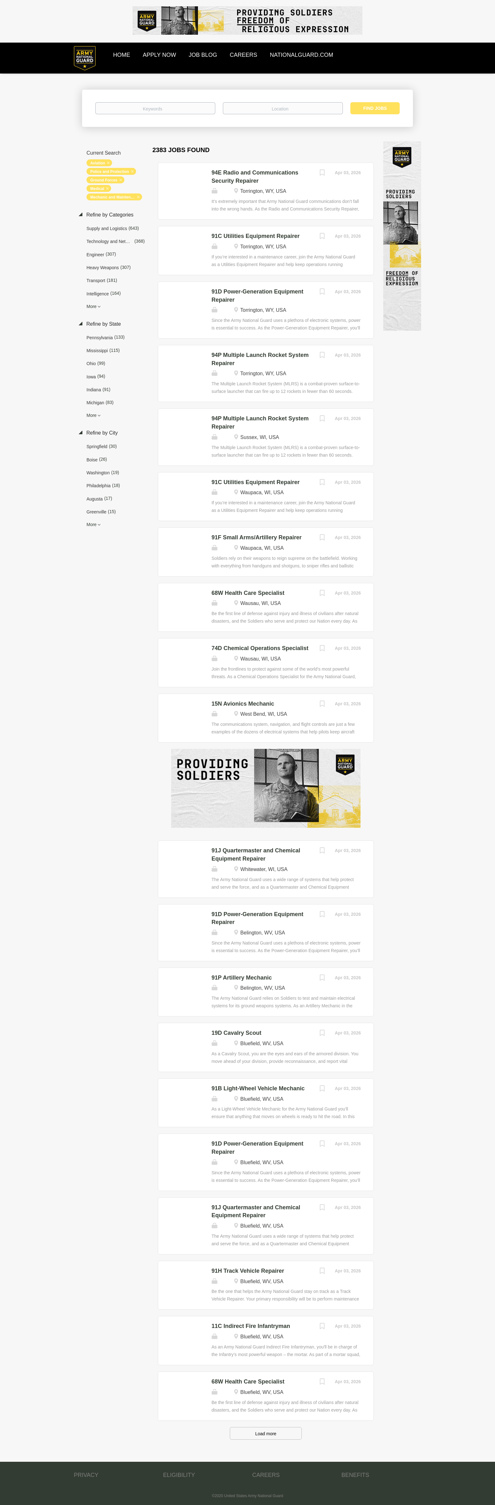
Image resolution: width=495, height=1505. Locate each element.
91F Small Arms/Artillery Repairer (256, 537)
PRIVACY (86, 1475)
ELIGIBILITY (179, 1475)
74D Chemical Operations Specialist (260, 648)
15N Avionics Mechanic (243, 704)
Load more (265, 1433)
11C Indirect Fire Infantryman (251, 1326)
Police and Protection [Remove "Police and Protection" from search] (109, 171)
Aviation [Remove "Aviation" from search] (97, 163)
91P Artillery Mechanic (242, 978)
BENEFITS (355, 1475)
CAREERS (266, 1475)
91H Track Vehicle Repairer (248, 1271)
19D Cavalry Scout (236, 1033)
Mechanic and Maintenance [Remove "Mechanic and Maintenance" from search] (114, 197)
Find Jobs (375, 108)
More (91, 306)
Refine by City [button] (101, 433)
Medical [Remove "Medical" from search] (97, 189)
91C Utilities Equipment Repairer (256, 236)
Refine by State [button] (103, 324)
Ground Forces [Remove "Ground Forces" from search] (103, 180)
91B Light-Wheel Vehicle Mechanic (258, 1088)
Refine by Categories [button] (109, 214)
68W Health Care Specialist (248, 593)
